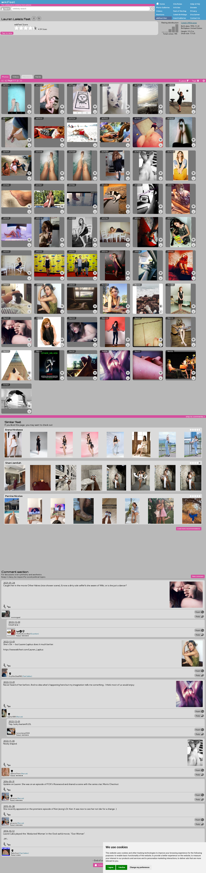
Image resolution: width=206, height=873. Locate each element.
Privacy (193, 11)
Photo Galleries (163, 7)
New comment (197, 576)
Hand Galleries (179, 18)
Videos (159, 11)
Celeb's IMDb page (189, 23)
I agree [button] (110, 867)
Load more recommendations (188, 529)
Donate (193, 7)
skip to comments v (195, 416)
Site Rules (177, 3)
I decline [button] (121, 867)
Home (162, 3)
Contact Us (195, 18)
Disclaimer (195, 14)
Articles (176, 7)
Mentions (160, 14)
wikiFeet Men (161, 18)
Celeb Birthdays (180, 14)
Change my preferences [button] (139, 867)
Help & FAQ (195, 3)
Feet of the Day (179, 11)
